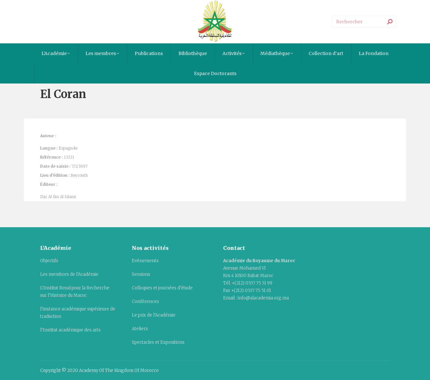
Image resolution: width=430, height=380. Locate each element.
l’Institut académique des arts (70, 330)
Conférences (145, 301)
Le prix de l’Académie (153, 315)
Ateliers (140, 328)
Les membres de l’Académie (69, 274)
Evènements (145, 260)
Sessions (141, 274)
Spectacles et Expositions (158, 342)
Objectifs (49, 260)
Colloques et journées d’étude (162, 288)
